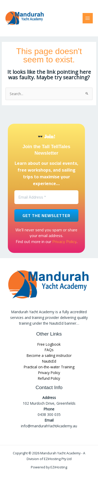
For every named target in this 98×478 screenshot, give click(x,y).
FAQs (49, 349)
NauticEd (49, 361)
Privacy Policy (64, 241)
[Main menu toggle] (88, 18)
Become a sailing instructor (49, 355)
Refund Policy (49, 378)
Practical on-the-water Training (49, 366)
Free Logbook (49, 344)
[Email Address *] (46, 197)
